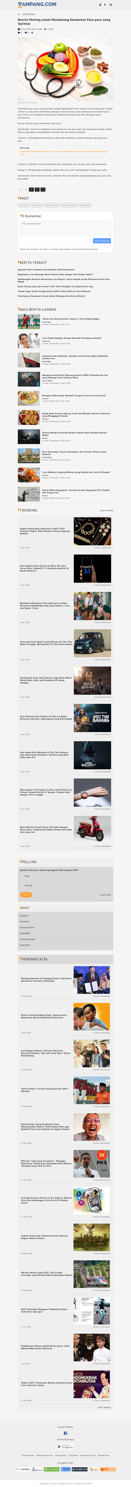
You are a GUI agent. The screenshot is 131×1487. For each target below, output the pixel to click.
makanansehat (51, 205)
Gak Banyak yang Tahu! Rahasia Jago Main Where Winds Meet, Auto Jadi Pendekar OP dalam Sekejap (46, 680)
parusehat (37, 205)
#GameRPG (25, 933)
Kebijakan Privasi (88, 1455)
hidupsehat (85, 205)
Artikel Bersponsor (44, 1455)
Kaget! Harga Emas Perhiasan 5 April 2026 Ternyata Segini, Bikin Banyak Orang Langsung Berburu (45, 531)
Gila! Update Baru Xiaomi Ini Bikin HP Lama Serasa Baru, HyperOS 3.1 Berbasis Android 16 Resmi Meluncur (44, 568)
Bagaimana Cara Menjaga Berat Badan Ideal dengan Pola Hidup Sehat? (55, 274)
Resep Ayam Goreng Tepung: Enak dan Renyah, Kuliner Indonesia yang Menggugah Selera (76, 414)
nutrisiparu (24, 205)
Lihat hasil (105, 894)
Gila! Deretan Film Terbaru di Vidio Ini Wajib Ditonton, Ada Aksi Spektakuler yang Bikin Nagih (46, 717)
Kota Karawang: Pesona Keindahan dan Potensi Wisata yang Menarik (74, 453)
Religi (44, 438)
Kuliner (45, 399)
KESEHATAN (29, 14)
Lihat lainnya (106, 510)
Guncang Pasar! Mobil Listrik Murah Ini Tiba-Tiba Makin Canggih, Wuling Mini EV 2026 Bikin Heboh (46, 643)
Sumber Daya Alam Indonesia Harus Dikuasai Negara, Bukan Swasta (44, 1237)
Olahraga (46, 322)
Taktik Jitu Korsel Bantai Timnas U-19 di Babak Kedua (70, 319)
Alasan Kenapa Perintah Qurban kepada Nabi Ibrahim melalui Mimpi (74, 433)
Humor (45, 496)
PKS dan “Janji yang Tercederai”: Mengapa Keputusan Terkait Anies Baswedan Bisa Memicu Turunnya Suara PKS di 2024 (46, 1163)
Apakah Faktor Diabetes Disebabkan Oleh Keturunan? (46, 269)
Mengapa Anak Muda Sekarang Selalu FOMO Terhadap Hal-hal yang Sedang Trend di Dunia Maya (75, 376)
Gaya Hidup (47, 381)
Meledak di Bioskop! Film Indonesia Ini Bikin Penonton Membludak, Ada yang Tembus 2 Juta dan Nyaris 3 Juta (45, 605)
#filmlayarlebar (28, 939)
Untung (27, 885)
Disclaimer (73, 1455)
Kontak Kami (103, 1455)
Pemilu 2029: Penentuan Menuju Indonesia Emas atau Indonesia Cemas (46, 1384)
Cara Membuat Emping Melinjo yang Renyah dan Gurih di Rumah (76, 472)
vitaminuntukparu (69, 205)
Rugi (25, 876)
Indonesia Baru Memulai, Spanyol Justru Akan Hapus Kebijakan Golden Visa (75, 357)
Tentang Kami (28, 1455)
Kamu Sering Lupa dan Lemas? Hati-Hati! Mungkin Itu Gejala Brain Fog (55, 286)
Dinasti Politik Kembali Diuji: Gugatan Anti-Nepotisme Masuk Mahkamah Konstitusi (44, 1016)
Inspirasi (46, 341)
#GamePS (24, 921)
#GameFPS (25, 945)
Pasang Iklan (61, 1455)
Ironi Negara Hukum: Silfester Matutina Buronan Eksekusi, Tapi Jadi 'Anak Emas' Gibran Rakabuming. (46, 1053)
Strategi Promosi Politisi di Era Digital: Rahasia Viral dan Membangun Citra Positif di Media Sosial (46, 1200)
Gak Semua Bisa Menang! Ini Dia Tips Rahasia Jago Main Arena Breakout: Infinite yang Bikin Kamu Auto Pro (44, 755)
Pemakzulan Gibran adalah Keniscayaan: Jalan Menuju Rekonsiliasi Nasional (45, 1347)
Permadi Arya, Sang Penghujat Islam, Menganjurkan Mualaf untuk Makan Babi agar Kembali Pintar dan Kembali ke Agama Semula (45, 1126)
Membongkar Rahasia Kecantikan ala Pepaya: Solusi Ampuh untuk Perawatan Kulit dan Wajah (64, 280)
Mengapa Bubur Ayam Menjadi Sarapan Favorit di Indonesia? (74, 395)
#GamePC (24, 915)
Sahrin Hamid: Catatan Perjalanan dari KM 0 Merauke (44, 1090)
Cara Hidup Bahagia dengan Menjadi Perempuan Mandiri (72, 338)
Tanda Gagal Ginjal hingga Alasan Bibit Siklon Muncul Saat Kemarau (54, 291)
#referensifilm (27, 927)
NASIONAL (46, 361)
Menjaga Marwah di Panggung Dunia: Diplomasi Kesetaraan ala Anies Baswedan (46, 979)
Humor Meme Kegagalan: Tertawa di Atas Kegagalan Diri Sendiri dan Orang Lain (76, 491)
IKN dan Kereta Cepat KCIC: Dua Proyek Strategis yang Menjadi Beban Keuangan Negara (46, 1273)
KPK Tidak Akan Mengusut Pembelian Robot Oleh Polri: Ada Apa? (44, 1310)
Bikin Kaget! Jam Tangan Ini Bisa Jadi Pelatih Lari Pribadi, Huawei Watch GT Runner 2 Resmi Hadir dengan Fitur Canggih (46, 792)
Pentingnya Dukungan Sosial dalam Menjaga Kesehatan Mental (51, 296)
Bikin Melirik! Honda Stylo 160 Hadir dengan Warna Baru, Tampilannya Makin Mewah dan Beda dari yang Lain (46, 829)
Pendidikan (47, 457)
